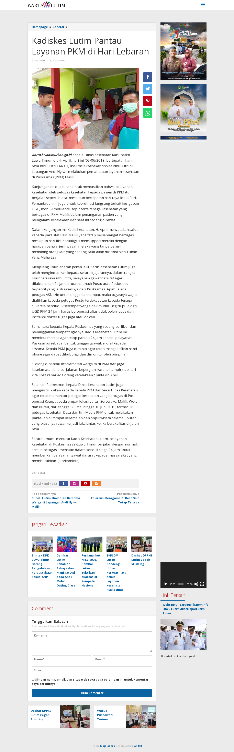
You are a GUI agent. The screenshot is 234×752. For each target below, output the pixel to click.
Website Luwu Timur (169, 609)
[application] (183, 575)
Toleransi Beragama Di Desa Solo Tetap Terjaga (113, 498)
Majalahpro (107, 746)
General (58, 27)
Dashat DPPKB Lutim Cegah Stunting (141, 559)
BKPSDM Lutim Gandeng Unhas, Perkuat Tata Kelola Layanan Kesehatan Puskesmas (116, 572)
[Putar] (166, 584)
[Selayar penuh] (202, 584)
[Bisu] (196, 584)
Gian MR (137, 746)
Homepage (40, 27)
